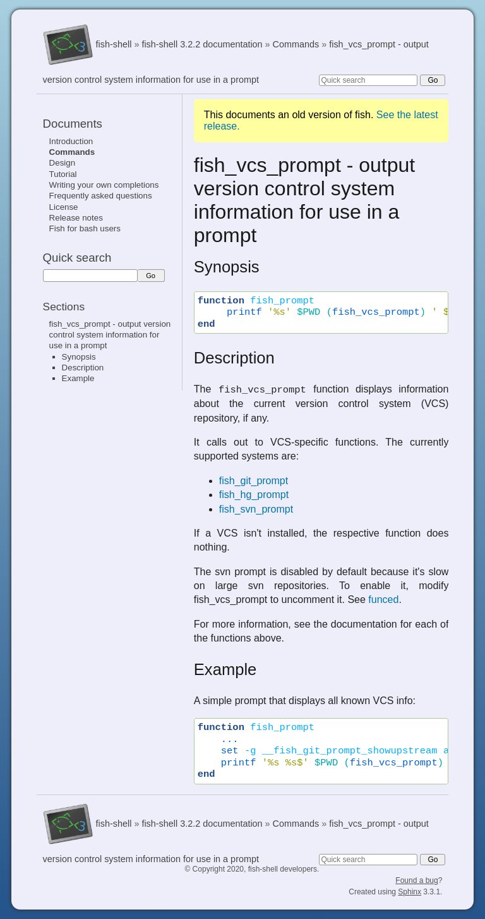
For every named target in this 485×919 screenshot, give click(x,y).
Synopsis (79, 357)
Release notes (76, 217)
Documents (72, 123)
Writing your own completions (104, 185)
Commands (296, 44)
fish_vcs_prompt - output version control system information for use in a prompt (110, 335)
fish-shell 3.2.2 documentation (201, 44)
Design (62, 162)
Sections (64, 306)
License (63, 207)
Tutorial (63, 174)
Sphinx (409, 891)
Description (83, 367)
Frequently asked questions (100, 195)
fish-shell (114, 44)
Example (78, 378)
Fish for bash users (85, 228)
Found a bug (416, 880)
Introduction (71, 141)
